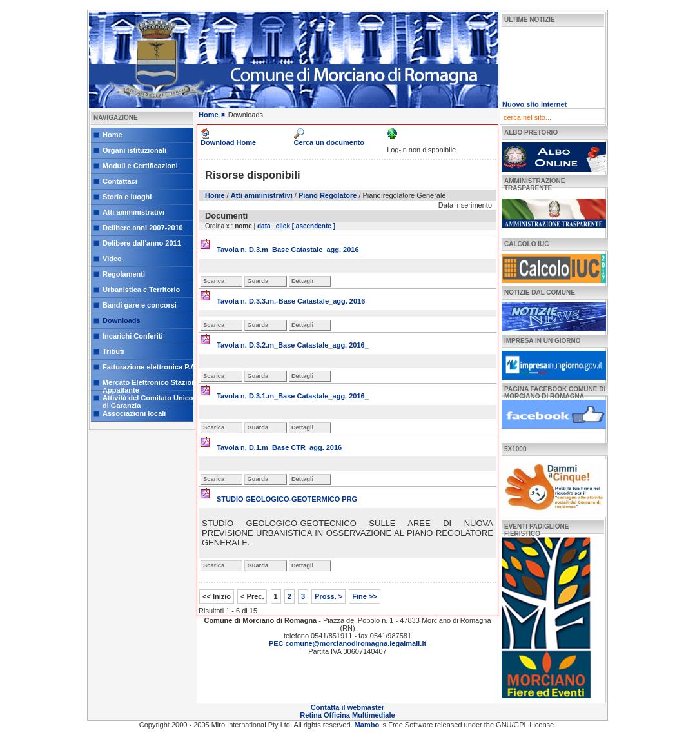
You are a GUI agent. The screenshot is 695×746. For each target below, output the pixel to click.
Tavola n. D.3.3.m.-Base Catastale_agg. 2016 (291, 301)
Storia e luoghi (127, 197)
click (283, 226)
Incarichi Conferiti (133, 336)
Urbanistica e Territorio (141, 289)
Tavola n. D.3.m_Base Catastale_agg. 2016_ (290, 249)
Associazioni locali (134, 413)
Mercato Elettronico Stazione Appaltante (151, 384)
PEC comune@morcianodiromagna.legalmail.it (347, 643)
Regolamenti (124, 274)
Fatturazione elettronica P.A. (150, 367)
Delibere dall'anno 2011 (142, 243)
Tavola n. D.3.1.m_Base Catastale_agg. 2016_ (293, 396)
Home (112, 135)
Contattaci (120, 181)
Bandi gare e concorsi (140, 305)
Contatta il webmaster (347, 707)
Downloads (122, 320)
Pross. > (328, 596)
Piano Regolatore (328, 195)
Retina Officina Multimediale (347, 715)
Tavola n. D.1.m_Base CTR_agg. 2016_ (281, 447)
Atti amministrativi (133, 212)
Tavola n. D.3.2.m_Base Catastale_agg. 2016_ (293, 345)
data (264, 226)
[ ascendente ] (313, 226)
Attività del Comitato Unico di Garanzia (148, 400)
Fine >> (364, 596)
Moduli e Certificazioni (140, 166)
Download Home (228, 142)
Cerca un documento (329, 142)
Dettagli (302, 281)
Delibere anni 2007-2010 (143, 227)
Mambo (368, 725)
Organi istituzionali (134, 150)
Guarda (257, 281)
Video (112, 258)
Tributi (113, 351)
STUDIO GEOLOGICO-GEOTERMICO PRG (287, 499)
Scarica (213, 281)
